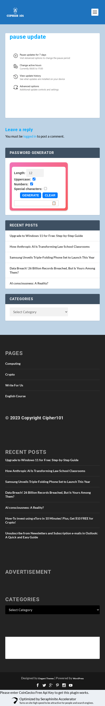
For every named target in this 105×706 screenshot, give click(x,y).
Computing (12, 363)
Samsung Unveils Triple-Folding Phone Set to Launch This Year (52, 257)
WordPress (78, 678)
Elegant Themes (46, 678)
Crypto (10, 374)
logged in (29, 136)
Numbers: (21, 184)
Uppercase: (22, 179)
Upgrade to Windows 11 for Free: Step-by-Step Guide (46, 236)
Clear (50, 195)
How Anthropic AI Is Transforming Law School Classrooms (50, 246)
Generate (30, 195)
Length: (19, 173)
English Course (15, 396)
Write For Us (14, 385)
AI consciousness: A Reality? (29, 283)
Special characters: (28, 189)
